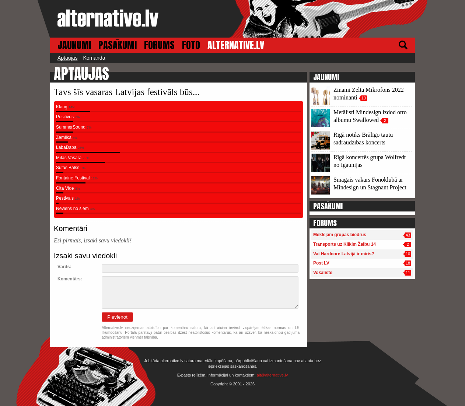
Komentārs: (69, 278)
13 (363, 98)
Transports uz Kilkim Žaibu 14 (344, 244)
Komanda (94, 58)
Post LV (321, 263)
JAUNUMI (74, 45)
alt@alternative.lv (272, 375)
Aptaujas (67, 58)
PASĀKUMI (117, 45)
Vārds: (64, 266)
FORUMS (159, 45)
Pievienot (117, 317)
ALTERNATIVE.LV (235, 45)
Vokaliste (322, 272)
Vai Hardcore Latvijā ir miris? (343, 253)
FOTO (191, 45)
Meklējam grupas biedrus (339, 234)
